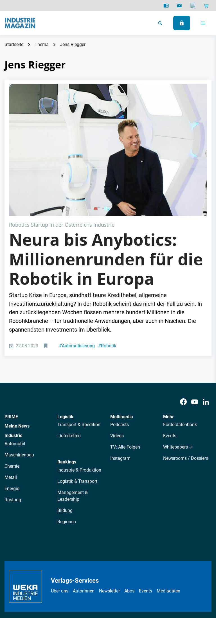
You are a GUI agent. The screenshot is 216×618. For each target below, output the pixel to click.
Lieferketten (69, 370)
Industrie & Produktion (79, 404)
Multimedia (121, 350)
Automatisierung (77, 279)
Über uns (59, 525)
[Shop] (206, 5)
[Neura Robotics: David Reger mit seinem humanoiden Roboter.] (108, 117)
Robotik (107, 279)
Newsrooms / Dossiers (185, 392)
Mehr (168, 350)
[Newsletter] (179, 5)
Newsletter (109, 525)
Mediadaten (168, 525)
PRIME (11, 350)
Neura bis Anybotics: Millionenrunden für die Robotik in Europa (106, 193)
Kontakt (122, 573)
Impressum (99, 573)
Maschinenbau (19, 389)
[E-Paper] (166, 5)
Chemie (11, 400)
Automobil (14, 377)
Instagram (120, 392)
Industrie (13, 369)
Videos (117, 370)
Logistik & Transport (77, 415)
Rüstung (12, 433)
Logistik (65, 350)
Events (169, 370)
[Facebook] (183, 335)
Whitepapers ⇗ (178, 381)
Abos (129, 525)
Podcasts (119, 359)
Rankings (66, 396)
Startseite (13, 44)
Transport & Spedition (78, 359)
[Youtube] (194, 335)
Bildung (65, 444)
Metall (10, 411)
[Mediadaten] (192, 5)
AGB (79, 573)
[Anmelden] (181, 23)
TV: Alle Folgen (125, 381)
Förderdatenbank (180, 359)
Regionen (66, 455)
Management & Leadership (72, 430)
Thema (42, 44)
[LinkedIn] (205, 335)
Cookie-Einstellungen (155, 573)
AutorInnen (83, 525)
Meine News (17, 360)
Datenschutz (57, 573)
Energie (11, 422)
